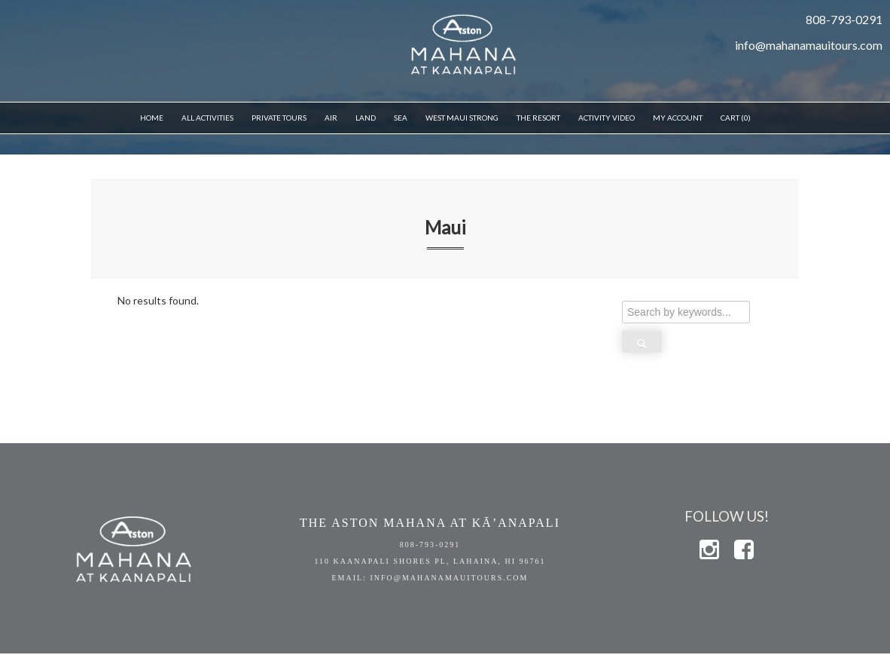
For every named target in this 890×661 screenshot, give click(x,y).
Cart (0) (736, 117)
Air (331, 117)
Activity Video (606, 117)
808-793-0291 (430, 544)
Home (151, 117)
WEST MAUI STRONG (461, 117)
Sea (400, 117)
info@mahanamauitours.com (808, 45)
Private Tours (278, 117)
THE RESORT (538, 117)
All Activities (207, 117)
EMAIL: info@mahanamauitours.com (429, 578)
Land (365, 117)
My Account (678, 117)
